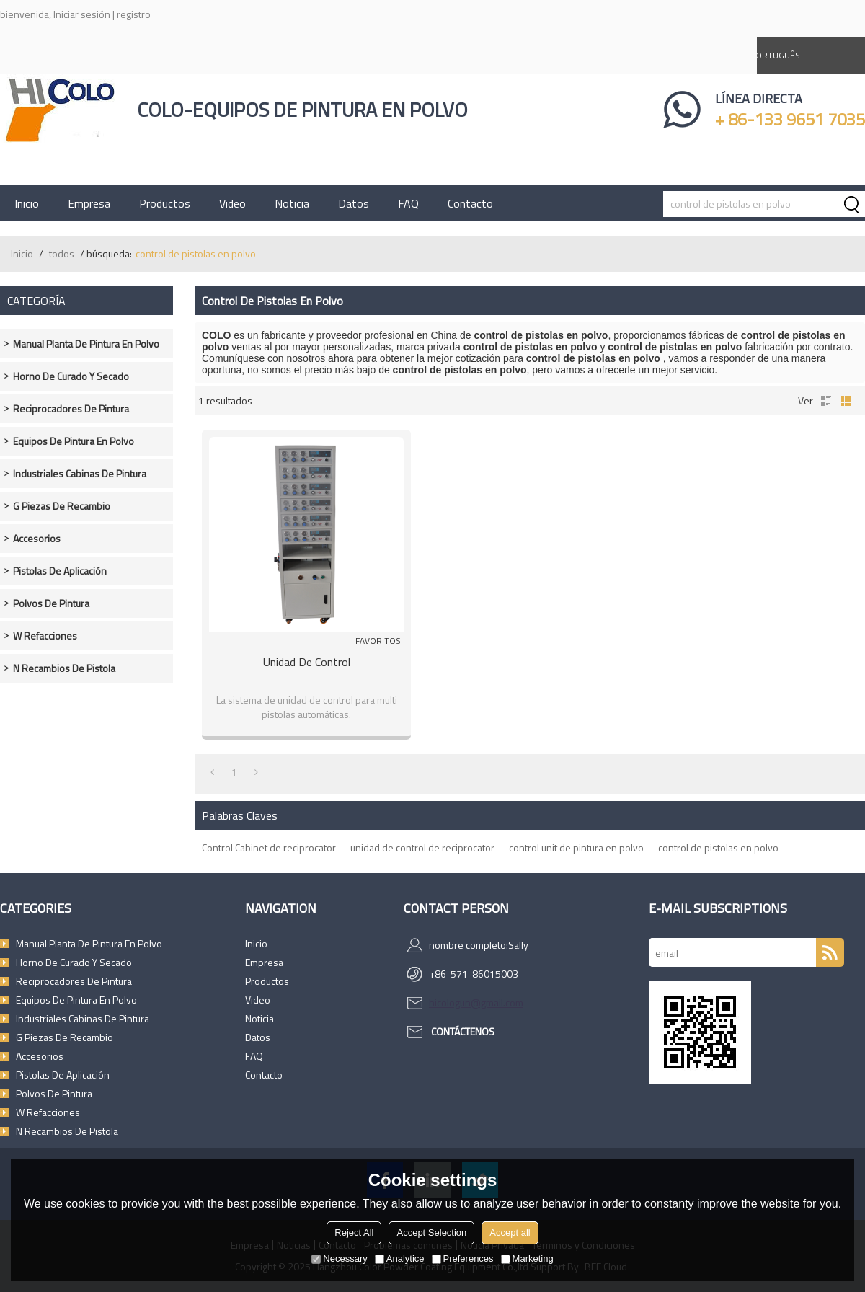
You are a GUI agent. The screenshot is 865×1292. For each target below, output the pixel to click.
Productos (164, 203)
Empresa (89, 203)
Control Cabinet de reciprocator (269, 847)
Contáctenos (462, 1031)
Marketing (527, 1258)
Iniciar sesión (81, 14)
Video (232, 203)
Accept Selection (431, 1232)
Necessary (339, 1258)
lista (826, 401)
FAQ (408, 203)
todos (61, 253)
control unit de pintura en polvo (576, 847)
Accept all (509, 1232)
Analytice (400, 1258)
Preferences (463, 1258)
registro (134, 14)
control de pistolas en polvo (718, 847)
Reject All (353, 1232)
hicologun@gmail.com (476, 1002)
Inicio (26, 203)
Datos (353, 203)
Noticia (292, 203)
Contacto (470, 203)
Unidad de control (306, 662)
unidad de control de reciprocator (422, 847)
